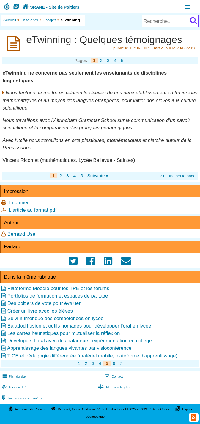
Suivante (97, 175)
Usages (49, 20)
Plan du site (13, 376)
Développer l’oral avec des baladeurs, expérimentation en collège (79, 341)
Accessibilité (13, 387)
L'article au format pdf (32, 210)
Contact (113, 376)
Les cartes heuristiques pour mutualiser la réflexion (63, 333)
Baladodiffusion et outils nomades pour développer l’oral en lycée (79, 326)
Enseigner (30, 20)
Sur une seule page (178, 176)
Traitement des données (21, 398)
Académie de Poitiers (30, 409)
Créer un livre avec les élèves (40, 311)
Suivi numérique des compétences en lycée (55, 318)
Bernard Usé (21, 234)
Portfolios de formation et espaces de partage (57, 296)
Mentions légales (113, 387)
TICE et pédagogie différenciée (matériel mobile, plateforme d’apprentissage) (92, 356)
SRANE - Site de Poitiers (50, 7)
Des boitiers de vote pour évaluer (44, 303)
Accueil (9, 20)
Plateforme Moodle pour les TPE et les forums (58, 288)
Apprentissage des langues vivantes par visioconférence (69, 348)
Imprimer (19, 202)
